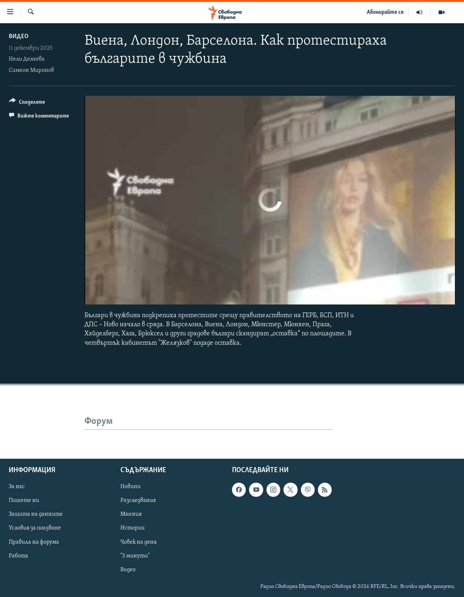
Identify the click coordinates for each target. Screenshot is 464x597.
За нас (17, 487)
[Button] (27, 103)
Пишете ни (24, 500)
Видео (19, 36)
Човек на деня (138, 542)
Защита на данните (36, 514)
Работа (18, 556)
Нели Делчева (27, 59)
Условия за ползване (35, 528)
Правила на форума (34, 542)
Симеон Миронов (31, 70)
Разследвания (138, 500)
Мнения (131, 514)
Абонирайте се (385, 12)
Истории (132, 528)
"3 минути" (135, 556)
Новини (130, 487)
